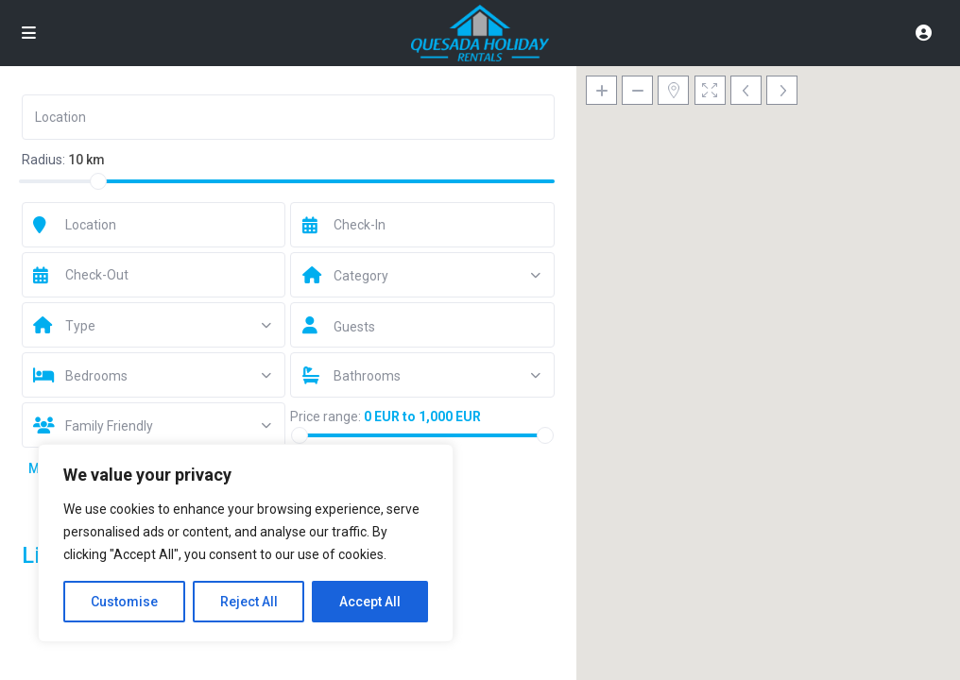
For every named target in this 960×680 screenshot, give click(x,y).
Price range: (325, 416)
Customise (124, 601)
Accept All (370, 601)
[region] (246, 543)
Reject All (249, 601)
